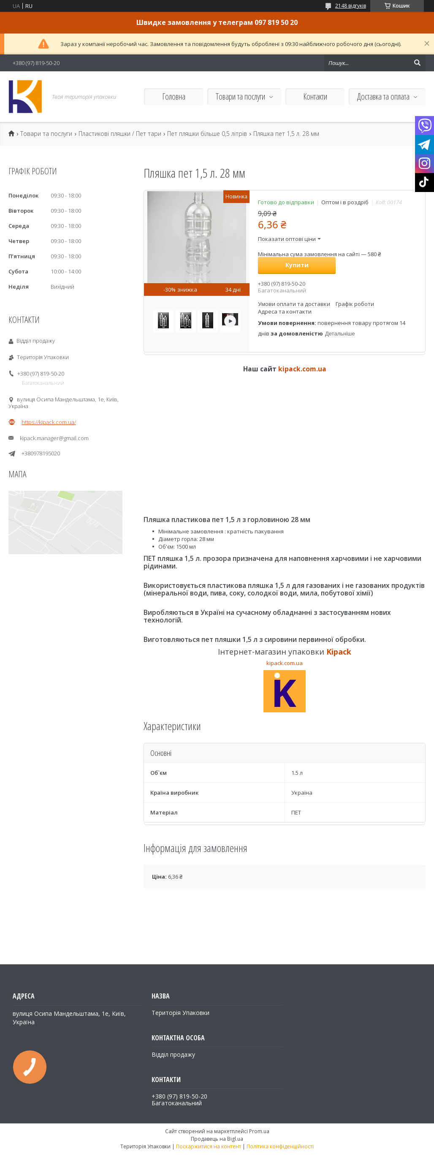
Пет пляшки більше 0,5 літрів (207, 133)
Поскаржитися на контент (208, 1146)
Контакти (315, 96)
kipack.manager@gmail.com (54, 438)
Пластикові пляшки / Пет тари (120, 133)
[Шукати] (417, 62)
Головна (173, 96)
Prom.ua (259, 1131)
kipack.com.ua (302, 368)
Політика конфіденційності (280, 1146)
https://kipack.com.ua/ (49, 422)
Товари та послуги (240, 96)
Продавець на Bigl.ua (217, 1138)
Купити (297, 265)
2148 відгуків (350, 5)
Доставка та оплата (383, 96)
